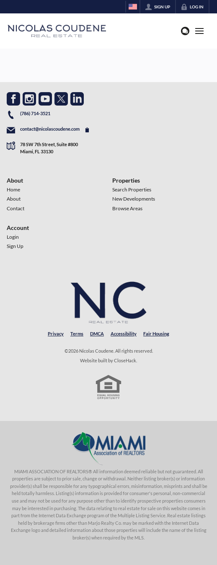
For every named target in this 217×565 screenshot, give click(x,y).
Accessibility (124, 333)
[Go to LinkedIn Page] (77, 99)
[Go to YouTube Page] (45, 99)
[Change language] (133, 7)
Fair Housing (156, 333)
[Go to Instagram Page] (29, 99)
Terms (76, 333)
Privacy (56, 333)
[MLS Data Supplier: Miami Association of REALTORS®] (108, 448)
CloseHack (125, 360)
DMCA (97, 333)
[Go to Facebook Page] (13, 99)
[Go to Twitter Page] (61, 99)
